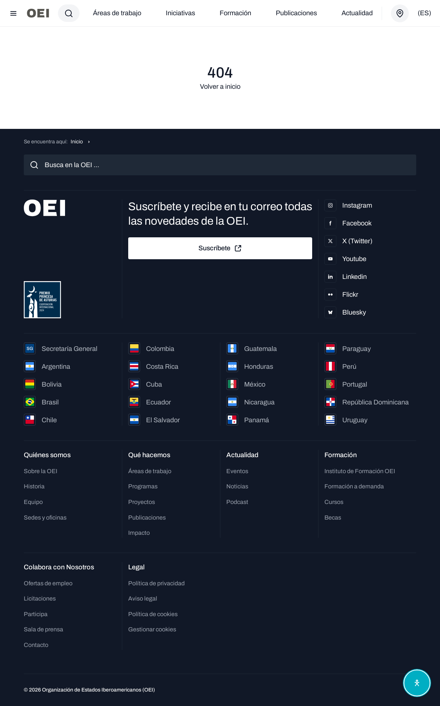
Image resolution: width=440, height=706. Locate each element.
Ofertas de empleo (48, 583)
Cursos (333, 502)
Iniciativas (180, 13)
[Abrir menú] (13, 13)
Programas (143, 486)
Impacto (139, 533)
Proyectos (141, 502)
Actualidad (357, 13)
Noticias (237, 486)
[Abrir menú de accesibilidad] (417, 683)
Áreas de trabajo (117, 13)
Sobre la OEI (40, 471)
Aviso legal (142, 598)
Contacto (36, 645)
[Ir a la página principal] (38, 13)
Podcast (237, 502)
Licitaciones (40, 598)
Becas (332, 517)
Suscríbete (220, 248)
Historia (34, 486)
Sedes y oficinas (45, 517)
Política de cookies (153, 614)
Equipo (33, 502)
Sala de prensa (43, 629)
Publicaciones (296, 13)
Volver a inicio (220, 86)
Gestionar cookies (152, 629)
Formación (235, 13)
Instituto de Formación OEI (359, 471)
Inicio (77, 141)
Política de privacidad (156, 583)
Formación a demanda (354, 486)
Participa (36, 614)
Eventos (237, 471)
